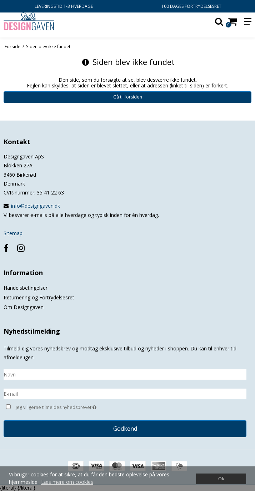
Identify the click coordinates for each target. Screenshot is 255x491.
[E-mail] (125, 393)
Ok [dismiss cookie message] (221, 479)
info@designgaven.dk (35, 205)
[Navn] (125, 374)
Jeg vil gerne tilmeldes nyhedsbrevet (74, 406)
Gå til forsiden (127, 97)
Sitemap (13, 233)
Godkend (125, 428)
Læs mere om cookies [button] (67, 482)
